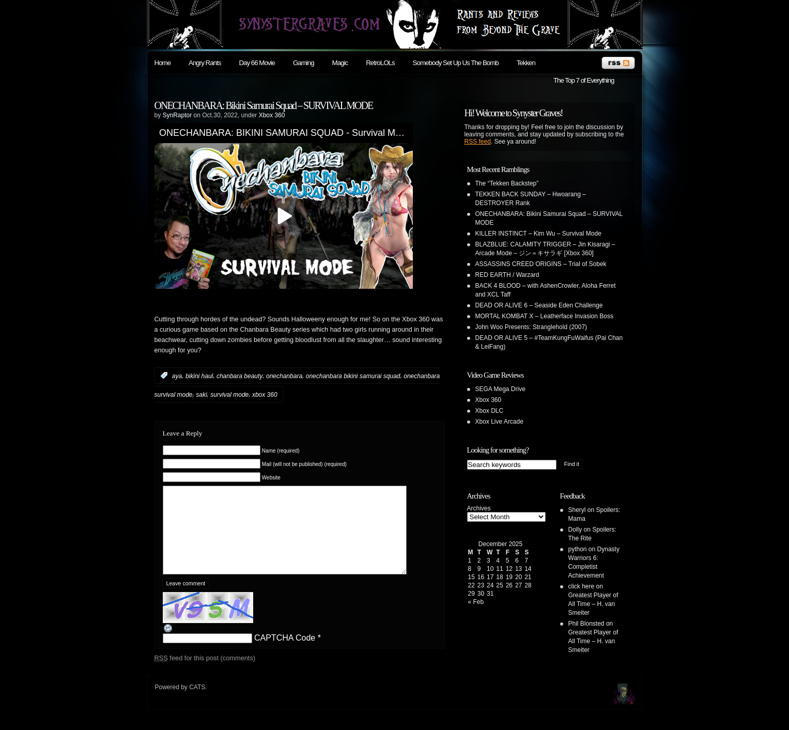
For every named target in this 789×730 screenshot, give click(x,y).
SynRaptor (177, 115)
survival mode (229, 394)
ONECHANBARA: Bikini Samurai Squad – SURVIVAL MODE (263, 105)
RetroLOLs (380, 63)
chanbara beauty (239, 375)
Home (162, 63)
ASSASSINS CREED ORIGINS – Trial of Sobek (541, 264)
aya (177, 375)
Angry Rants (205, 63)
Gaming (303, 63)
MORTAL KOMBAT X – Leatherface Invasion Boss (544, 316)
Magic (340, 63)
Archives (479, 508)
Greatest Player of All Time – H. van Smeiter (593, 604)
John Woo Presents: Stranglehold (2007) (531, 327)
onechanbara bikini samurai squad (353, 375)
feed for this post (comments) (205, 673)
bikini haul (199, 375)
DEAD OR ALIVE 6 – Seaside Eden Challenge (539, 305)
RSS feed (478, 141)
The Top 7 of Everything (583, 80)
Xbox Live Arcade (499, 421)
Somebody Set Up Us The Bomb (456, 63)
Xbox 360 (272, 115)
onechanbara (284, 375)
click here (581, 586)
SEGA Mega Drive (500, 389)
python (577, 549)
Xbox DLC (489, 410)
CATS (197, 699)
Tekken (526, 63)
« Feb (476, 601)
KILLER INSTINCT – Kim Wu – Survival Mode (538, 233)
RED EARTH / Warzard (507, 274)
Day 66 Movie (257, 63)
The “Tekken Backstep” (507, 183)
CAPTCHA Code (284, 653)
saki (201, 394)
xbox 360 (264, 394)
